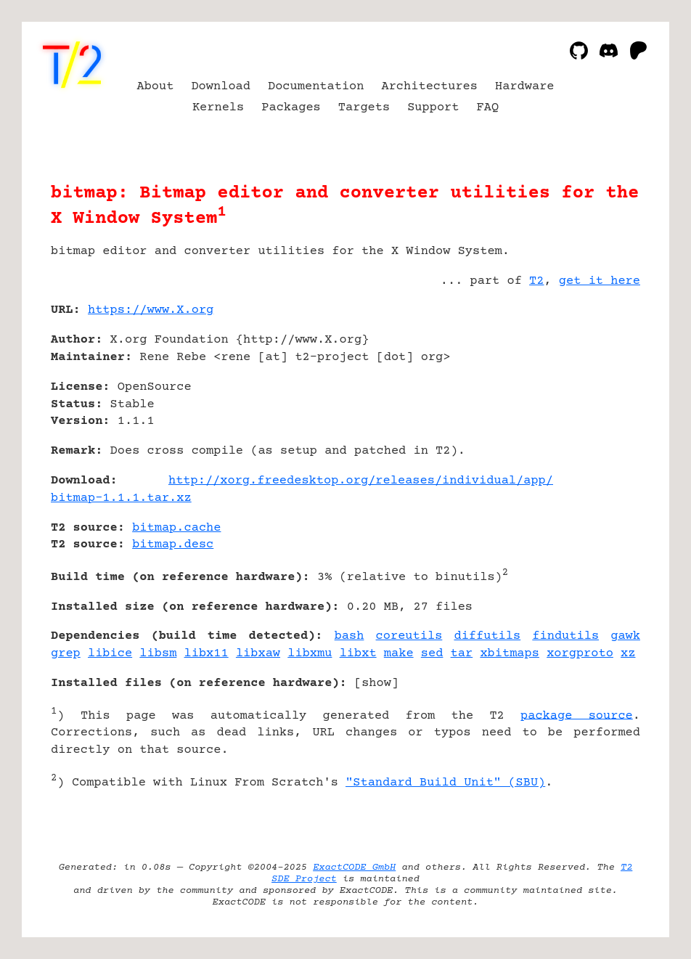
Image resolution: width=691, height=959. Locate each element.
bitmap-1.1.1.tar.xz (121, 498)
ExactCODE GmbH (354, 867)
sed (432, 654)
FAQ (488, 108)
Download (220, 87)
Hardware (525, 87)
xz (628, 654)
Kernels (218, 108)
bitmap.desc (172, 545)
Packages (291, 108)
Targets (364, 108)
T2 (536, 281)
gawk (625, 636)
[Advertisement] (596, 396)
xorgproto (580, 654)
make (399, 654)
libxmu (309, 654)
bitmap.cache (176, 528)
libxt (358, 654)
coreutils (409, 636)
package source (576, 715)
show (376, 683)
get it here (599, 281)
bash (349, 636)
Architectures (429, 87)
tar (462, 654)
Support (433, 108)
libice (110, 654)
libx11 (206, 654)
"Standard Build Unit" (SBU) (445, 783)
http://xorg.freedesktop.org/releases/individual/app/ (360, 481)
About (154, 87)
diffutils (487, 636)
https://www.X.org (150, 310)
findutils (565, 636)
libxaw (258, 654)
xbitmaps (509, 654)
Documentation (316, 87)
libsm (157, 654)
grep (66, 654)
